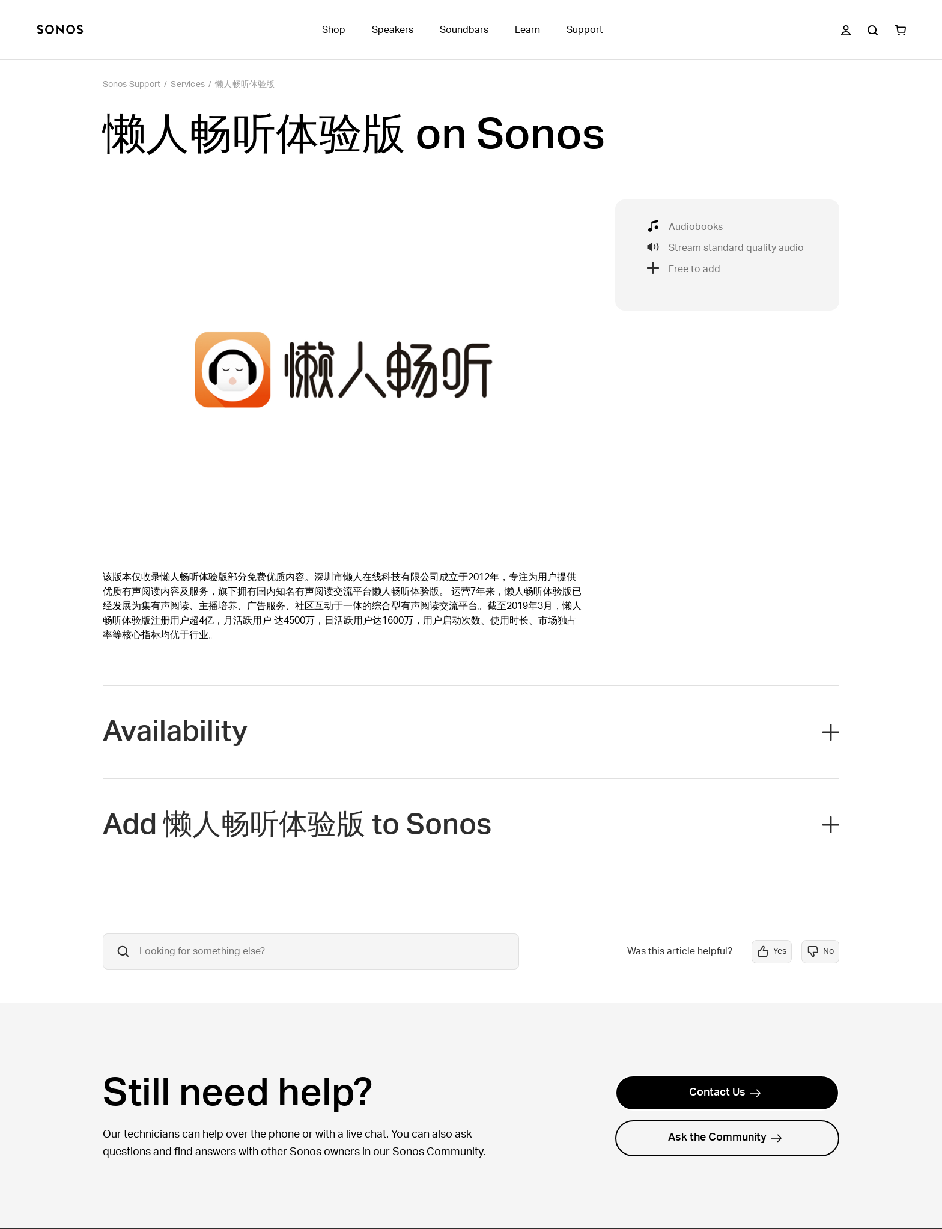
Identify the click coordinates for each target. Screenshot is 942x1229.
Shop (333, 30)
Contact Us (725, 1092)
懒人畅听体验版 (245, 84)
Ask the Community (725, 1137)
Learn (527, 30)
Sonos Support (132, 84)
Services (188, 84)
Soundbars (464, 30)
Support (585, 30)
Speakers (392, 30)
